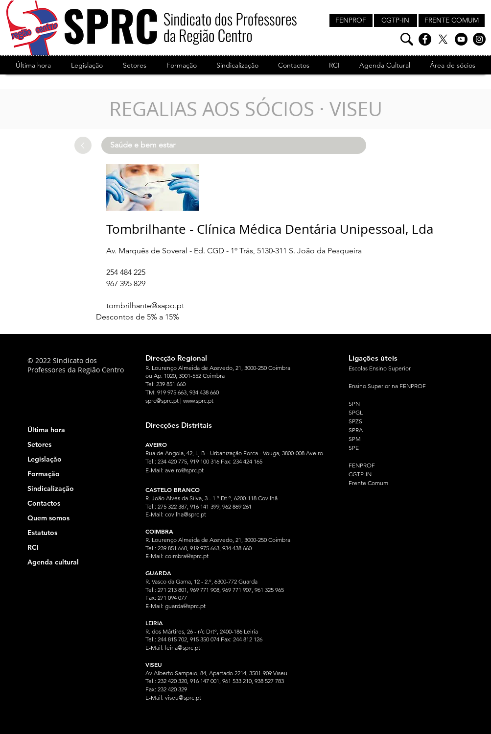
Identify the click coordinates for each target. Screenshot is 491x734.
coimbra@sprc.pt (187, 556)
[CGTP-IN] (396, 20)
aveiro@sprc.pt (184, 470)
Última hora (46, 429)
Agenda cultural (53, 562)
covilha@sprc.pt (185, 514)
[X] (443, 39)
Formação (43, 473)
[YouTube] (461, 39)
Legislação (44, 459)
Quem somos (48, 518)
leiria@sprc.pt (182, 647)
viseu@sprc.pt (183, 697)
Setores (39, 444)
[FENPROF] (351, 20)
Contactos (43, 503)
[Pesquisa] (406, 39)
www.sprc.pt (198, 400)
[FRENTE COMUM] (451, 20)
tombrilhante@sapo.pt (145, 305)
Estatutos (42, 532)
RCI (33, 547)
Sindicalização (50, 488)
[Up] (83, 145)
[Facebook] (425, 39)
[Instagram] (479, 39)
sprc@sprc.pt (162, 400)
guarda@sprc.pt (185, 606)
